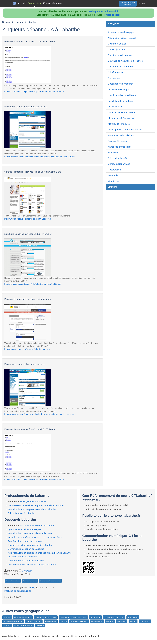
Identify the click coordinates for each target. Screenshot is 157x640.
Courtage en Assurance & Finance (125, 61)
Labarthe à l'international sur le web (26, 560)
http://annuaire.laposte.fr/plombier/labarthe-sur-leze (27, 349)
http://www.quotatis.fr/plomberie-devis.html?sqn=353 (27, 219)
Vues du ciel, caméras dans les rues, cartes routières (35, 537)
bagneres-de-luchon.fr (33, 621)
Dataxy (31, 587)
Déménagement (116, 72)
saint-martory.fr (133, 617)
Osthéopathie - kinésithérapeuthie (125, 129)
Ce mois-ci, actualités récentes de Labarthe (30, 545)
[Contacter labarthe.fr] (143, 3)
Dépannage (114, 78)
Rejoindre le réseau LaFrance (50, 581)
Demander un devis (12, 581)
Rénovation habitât (117, 158)
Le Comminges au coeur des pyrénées (73, 617)
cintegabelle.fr (144, 621)
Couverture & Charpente (120, 66)
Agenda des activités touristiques (24, 529)
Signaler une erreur (29, 581)
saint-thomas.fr (95, 617)
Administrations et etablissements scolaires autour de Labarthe (40, 553)
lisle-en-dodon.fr (96, 621)
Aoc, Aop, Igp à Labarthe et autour (25, 541)
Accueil (22, 3)
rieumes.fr (63, 621)
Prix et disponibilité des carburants (37, 525)
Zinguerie (112, 187)
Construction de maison (120, 55)
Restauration (114, 169)
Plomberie (113, 152)
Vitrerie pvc (113, 181)
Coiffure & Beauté (117, 43)
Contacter (27, 570)
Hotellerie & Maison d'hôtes (122, 95)
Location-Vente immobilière (121, 112)
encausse (7, 617)
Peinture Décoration (118, 141)
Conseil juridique (116, 49)
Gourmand (57, 3)
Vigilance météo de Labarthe (22, 556)
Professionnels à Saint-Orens (114, 617)
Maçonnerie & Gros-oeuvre (121, 118)
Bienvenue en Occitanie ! (22, 617)
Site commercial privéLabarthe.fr (128, 4)
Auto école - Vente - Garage (122, 38)
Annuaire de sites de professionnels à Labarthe (32, 509)
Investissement (115, 106)
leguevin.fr (109, 621)
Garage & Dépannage (119, 164)
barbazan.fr (40, 625)
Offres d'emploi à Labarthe (21, 513)
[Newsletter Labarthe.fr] (139, 3)
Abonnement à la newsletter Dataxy (32, 564)
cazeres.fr (7, 625)
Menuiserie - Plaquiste (119, 124)
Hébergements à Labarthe (33, 501)
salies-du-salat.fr (50, 621)
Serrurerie (113, 175)
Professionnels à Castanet (23, 625)
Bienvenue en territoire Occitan (45, 617)
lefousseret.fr (121, 621)
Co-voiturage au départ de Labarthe (26, 549)
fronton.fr (133, 621)
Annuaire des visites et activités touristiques (30, 533)
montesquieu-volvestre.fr (79, 621)
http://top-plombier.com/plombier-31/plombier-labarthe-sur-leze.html (34, 91)
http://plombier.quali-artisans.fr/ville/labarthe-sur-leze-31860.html (32, 284)
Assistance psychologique (121, 32)
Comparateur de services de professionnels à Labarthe (36, 505)
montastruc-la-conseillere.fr (13, 621)
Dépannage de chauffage (121, 83)
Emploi (46, 3)
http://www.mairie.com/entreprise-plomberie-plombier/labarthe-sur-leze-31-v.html (40, 157)
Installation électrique (118, 89)
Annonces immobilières (119, 146)
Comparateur (34, 3)
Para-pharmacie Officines (121, 135)
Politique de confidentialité (103, 11)
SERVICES (113, 24)
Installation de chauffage (120, 101)
